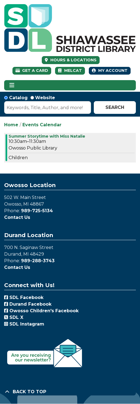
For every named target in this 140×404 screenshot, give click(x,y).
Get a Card (31, 70)
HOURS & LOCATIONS (73, 59)
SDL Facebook (23, 297)
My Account (110, 70)
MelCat (70, 70)
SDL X (13, 317)
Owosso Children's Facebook (41, 310)
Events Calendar (41, 124)
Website (45, 97)
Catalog (18, 97)
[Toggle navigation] (12, 85)
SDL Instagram (24, 324)
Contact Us (17, 217)
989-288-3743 (38, 260)
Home (11, 124)
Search (114, 107)
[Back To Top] (70, 391)
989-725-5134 (37, 210)
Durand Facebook (27, 304)
